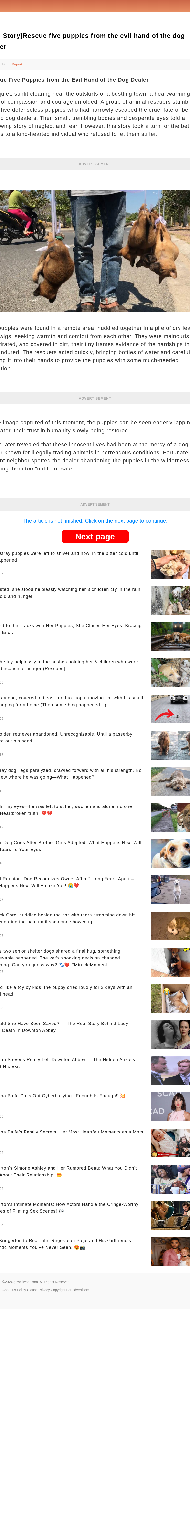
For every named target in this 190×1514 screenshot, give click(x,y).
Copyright (58, 1290)
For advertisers (77, 1290)
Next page (95, 536)
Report (17, 64)
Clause (32, 1290)
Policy (21, 1290)
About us (9, 1290)
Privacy (44, 1290)
